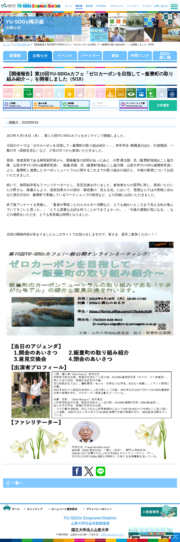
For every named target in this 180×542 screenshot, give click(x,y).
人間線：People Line (17, 105)
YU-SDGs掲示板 (21, 44)
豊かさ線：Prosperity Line (46, 105)
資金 (115, 56)
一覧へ (17, 483)
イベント (64, 56)
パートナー (90, 56)
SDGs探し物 (165, 55)
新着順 (15, 56)
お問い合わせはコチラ (112, 534)
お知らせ (40, 56)
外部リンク (140, 56)
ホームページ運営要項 (64, 509)
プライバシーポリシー (99, 509)
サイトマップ (34, 509)
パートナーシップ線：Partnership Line (134, 105)
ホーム (6, 44)
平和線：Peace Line (104, 105)
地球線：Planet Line (75, 105)
